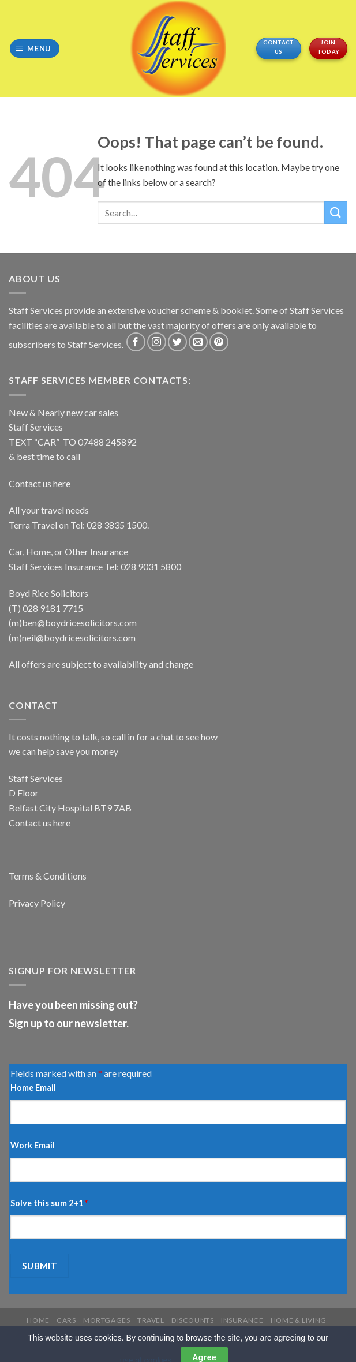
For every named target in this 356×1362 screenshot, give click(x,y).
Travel (150, 1320)
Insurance (242, 1320)
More (156, 1328)
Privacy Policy (37, 902)
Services (121, 1328)
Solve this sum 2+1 (49, 1203)
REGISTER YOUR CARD (215, 1328)
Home (38, 1320)
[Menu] (35, 48)
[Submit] (335, 212)
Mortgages (106, 1320)
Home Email (33, 1087)
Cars (66, 1320)
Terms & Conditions (48, 875)
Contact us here (39, 483)
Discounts (192, 1320)
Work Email (32, 1145)
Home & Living (299, 1320)
